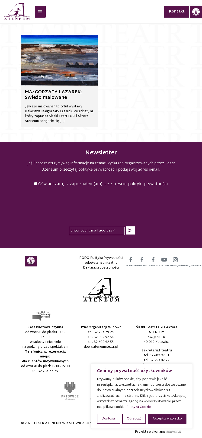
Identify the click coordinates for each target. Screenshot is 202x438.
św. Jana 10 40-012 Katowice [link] (157, 339)
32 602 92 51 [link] (159, 355)
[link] (196, 12)
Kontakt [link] (177, 11)
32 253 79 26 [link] (104, 332)
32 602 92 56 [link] (104, 337)
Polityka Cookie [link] (138, 407)
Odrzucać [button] (134, 419)
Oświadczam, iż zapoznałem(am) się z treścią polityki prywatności (101, 184)
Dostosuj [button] (108, 419)
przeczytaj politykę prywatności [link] (87, 169)
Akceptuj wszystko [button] (167, 419)
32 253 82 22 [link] (159, 360)
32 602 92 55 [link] (104, 342)
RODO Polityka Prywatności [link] (101, 258)
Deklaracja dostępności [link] (101, 268)
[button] (130, 230)
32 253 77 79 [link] (48, 371)
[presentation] (101, 205)
